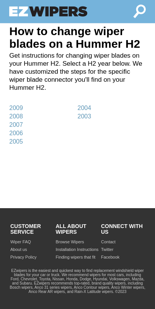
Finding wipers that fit (75, 257)
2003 (84, 116)
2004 (84, 108)
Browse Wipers (69, 241)
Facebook (110, 257)
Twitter (107, 249)
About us (18, 249)
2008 (16, 116)
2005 (16, 141)
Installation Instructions (76, 249)
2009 (16, 108)
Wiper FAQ (20, 241)
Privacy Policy (23, 257)
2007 (16, 124)
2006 (16, 133)
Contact (108, 241)
